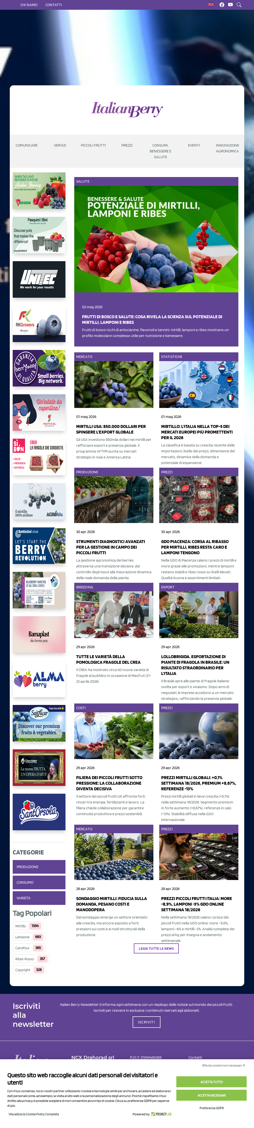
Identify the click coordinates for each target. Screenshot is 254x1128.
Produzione (27, 866)
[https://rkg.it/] (39, 328)
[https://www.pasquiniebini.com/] (39, 239)
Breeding (84, 587)
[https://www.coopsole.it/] (39, 461)
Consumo (25, 882)
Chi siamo (29, 4)
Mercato (84, 356)
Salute (82, 181)
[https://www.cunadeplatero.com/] (39, 771)
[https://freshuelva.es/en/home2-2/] (39, 194)
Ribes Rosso (24, 959)
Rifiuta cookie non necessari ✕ (223, 1065)
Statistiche (171, 356)
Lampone (22, 937)
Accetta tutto (212, 1082)
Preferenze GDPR (212, 1108)
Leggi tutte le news (156, 948)
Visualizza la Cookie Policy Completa (34, 1114)
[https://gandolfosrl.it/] (39, 683)
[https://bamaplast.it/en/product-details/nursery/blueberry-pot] (39, 638)
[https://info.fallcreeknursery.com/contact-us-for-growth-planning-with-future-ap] (39, 594)
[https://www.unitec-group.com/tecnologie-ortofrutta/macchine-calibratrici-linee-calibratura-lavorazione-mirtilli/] (39, 283)
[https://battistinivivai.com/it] (39, 549)
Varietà (24, 898)
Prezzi (167, 472)
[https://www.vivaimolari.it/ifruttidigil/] (39, 416)
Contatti (53, 4)
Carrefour (22, 948)
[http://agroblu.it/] (39, 505)
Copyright (22, 970)
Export (168, 587)
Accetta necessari (212, 1095)
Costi (81, 707)
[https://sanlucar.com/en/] (39, 727)
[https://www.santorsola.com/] (39, 816)
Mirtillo (20, 926)
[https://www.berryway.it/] (39, 372)
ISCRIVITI (146, 1022)
